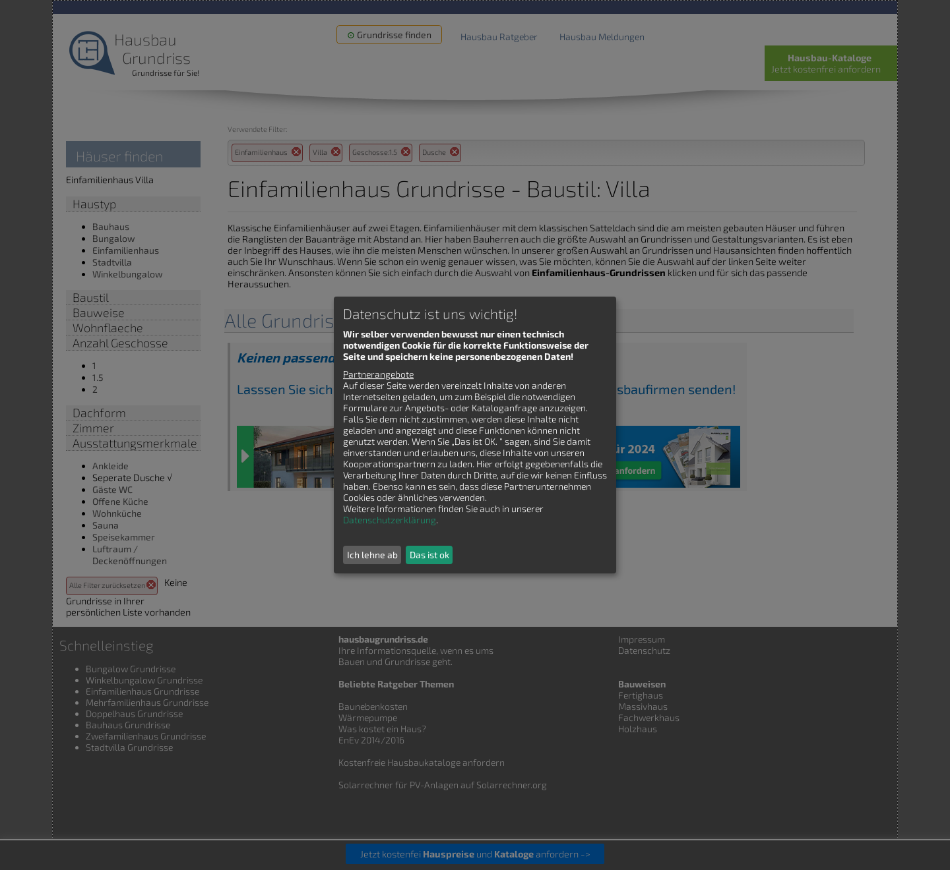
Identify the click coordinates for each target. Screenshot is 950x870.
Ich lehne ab (372, 554)
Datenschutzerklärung (389, 519)
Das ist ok (429, 554)
